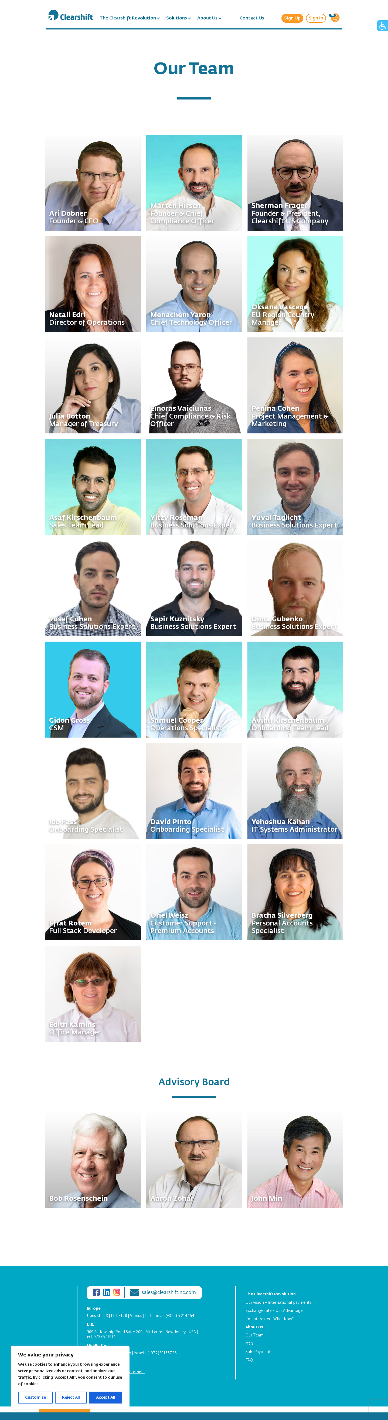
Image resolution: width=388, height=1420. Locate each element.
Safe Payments (259, 1351)
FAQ (249, 1360)
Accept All (105, 1397)
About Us (207, 18)
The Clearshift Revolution (128, 18)
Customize (35, 1397)
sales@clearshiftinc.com (169, 1292)
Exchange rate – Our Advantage (274, 1310)
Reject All (71, 1397)
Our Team (255, 1335)
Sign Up (292, 18)
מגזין (249, 1343)
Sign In (316, 18)
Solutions (176, 18)
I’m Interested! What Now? (270, 1319)
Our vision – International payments (278, 1302)
